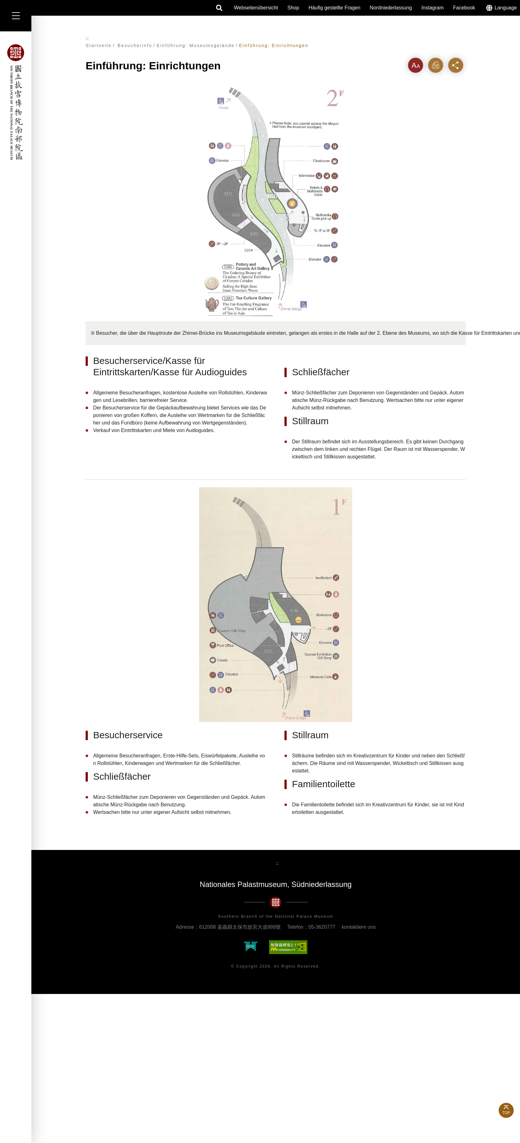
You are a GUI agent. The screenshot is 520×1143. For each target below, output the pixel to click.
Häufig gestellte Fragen (334, 7)
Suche (220, 8)
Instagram (432, 7)
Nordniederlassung (391, 7)
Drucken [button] (435, 65)
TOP (506, 1113)
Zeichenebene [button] (415, 65)
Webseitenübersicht (256, 7)
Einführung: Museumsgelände (196, 45)
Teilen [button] (455, 65)
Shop (293, 7)
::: (87, 38)
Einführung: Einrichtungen (273, 45)
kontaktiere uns (359, 927)
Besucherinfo (135, 45)
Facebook (464, 7)
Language (506, 7)
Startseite (99, 45)
